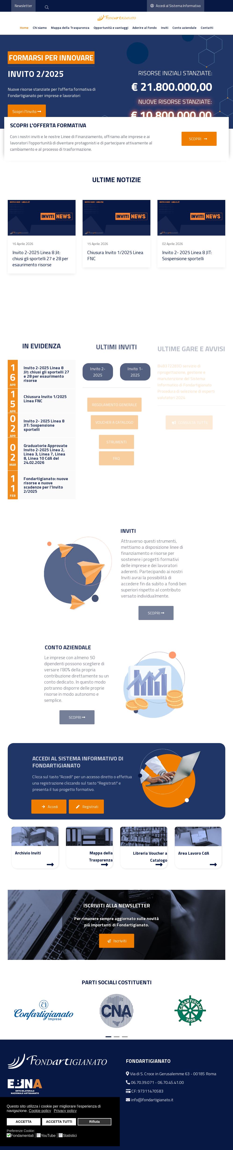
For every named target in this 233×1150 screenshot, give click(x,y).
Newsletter (23, 5)
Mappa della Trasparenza (70, 27)
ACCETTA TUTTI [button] (59, 1122)
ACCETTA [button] (24, 1122)
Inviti (164, 27)
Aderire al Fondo (144, 27)
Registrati (86, 806)
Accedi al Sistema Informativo (175, 5)
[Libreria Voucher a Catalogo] (159, 864)
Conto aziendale (184, 27)
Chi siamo (40, 27)
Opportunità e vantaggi (111, 27)
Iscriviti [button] (116, 941)
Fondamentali (22, 1136)
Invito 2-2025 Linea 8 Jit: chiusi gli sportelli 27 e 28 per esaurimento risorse (40, 258)
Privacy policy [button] (65, 1111)
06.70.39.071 (142, 1082)
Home (24, 27)
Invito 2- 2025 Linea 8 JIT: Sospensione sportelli (187, 255)
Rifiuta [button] (94, 1122)
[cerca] (47, 8)
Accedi (49, 806)
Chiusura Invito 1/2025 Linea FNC (115, 255)
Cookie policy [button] (40, 1111)
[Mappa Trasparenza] (104, 864)
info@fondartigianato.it (152, 1100)
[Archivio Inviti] (50, 864)
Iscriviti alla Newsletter (116, 905)
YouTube (48, 1136)
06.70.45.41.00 (171, 1082)
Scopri (199, 139)
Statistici (70, 1136)
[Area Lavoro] (213, 864)
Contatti (207, 27)
